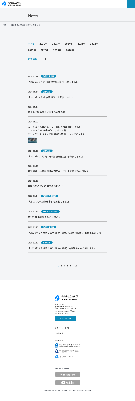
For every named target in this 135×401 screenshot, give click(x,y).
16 (76, 265)
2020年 (45, 50)
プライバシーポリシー (63, 328)
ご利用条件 (59, 333)
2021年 (32, 50)
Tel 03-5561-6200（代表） (65, 311)
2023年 (81, 44)
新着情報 (32, 59)
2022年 (94, 44)
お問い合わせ (65, 318)
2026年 (43, 44)
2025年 (56, 44)
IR (45, 59)
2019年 (57, 50)
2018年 (70, 50)
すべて (31, 44)
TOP (4, 25)
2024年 (69, 44)
